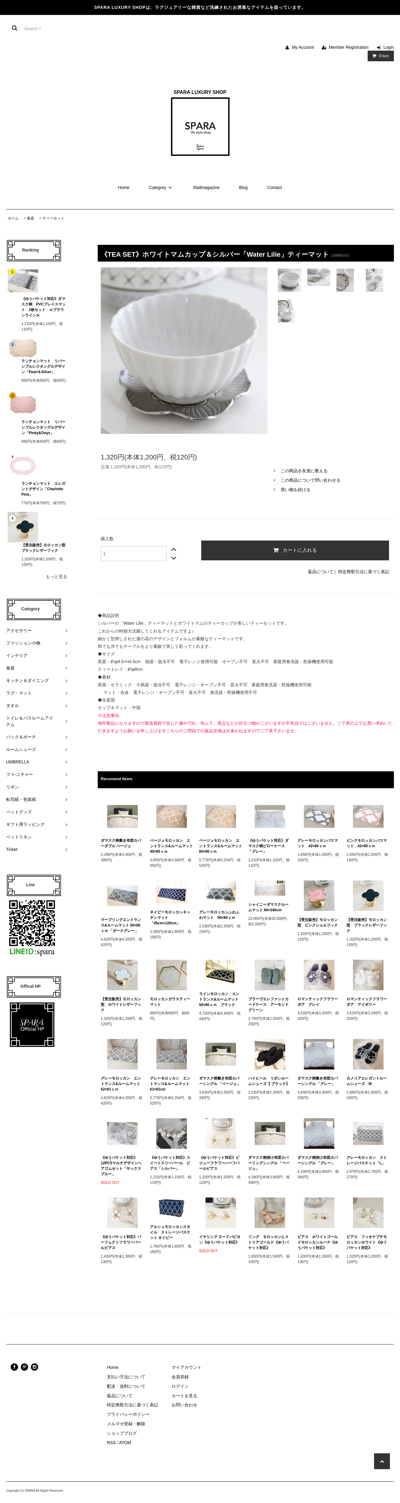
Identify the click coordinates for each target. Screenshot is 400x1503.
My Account (303, 47)
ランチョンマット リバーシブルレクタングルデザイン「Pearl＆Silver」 (43, 366)
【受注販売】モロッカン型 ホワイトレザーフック (121, 1004)
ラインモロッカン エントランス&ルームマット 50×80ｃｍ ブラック (220, 999)
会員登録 (180, 1376)
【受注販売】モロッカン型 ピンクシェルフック (317, 922)
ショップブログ (122, 1433)
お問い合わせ (184, 1404)
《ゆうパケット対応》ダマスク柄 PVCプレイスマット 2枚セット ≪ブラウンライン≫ (43, 307)
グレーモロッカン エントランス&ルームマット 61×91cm (171, 1083)
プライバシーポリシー (128, 1414)
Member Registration (349, 47)
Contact (274, 187)
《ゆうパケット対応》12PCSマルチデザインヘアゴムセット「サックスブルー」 (121, 1165)
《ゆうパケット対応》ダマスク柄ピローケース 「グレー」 (268, 846)
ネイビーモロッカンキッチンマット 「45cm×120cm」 (170, 917)
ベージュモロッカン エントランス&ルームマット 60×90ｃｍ (220, 846)
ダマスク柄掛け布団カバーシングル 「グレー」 (317, 1160)
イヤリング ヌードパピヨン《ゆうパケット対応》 (219, 1239)
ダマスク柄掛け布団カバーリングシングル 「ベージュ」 (268, 1163)
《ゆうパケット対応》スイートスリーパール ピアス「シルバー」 (170, 1163)
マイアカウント (187, 1367)
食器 (30, 218)
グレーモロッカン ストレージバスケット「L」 (367, 1160)
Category (161, 187)
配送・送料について (126, 1386)
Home (123, 187)
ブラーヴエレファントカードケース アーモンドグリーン (268, 1004)
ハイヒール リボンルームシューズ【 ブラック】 (268, 1081)
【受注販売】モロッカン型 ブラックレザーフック (44, 548)
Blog (243, 187)
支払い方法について (126, 1376)
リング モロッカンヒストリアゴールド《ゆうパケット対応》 (268, 1242)
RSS (111, 1442)
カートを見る (184, 1395)
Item (379, 55)
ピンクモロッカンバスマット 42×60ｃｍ (367, 843)
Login (389, 47)
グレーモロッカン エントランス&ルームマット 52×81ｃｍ (122, 1083)
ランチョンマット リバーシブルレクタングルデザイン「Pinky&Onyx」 (43, 427)
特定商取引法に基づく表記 (363, 571)
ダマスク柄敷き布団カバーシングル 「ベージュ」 (219, 1081)
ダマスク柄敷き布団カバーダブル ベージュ (121, 843)
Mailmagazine (206, 187)
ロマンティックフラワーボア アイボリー (367, 1002)
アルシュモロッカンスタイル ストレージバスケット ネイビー (170, 1232)
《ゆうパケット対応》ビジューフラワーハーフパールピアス (219, 1163)
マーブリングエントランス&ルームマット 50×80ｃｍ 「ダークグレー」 (121, 925)
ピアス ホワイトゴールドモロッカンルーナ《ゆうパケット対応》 (317, 1242)
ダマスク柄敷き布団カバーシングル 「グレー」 (317, 1081)
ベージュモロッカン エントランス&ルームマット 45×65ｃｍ (171, 846)
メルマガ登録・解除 (126, 1423)
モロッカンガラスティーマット (170, 1002)
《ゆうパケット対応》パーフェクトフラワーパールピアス (121, 1242)
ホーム (13, 218)
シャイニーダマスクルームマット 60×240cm (268, 907)
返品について (320, 571)
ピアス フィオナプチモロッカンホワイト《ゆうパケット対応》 (367, 1242)
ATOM (125, 1442)
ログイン (180, 1386)
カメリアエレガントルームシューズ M (367, 1081)
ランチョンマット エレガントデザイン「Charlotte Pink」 (44, 489)
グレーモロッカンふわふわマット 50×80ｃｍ (219, 915)
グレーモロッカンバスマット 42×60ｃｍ (317, 843)
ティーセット (53, 218)
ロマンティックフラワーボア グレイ (317, 1002)
